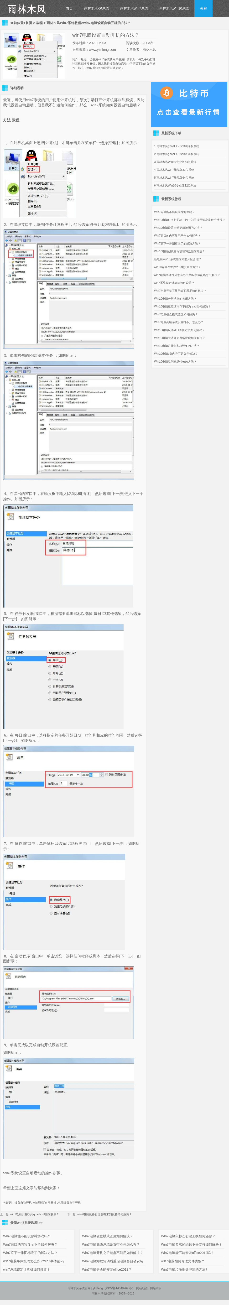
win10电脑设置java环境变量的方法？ (177, 267)
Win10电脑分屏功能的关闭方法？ (175, 298)
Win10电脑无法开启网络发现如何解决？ (179, 338)
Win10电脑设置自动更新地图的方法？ (178, 227)
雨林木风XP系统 (96, 8)
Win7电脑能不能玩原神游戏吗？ (174, 212)
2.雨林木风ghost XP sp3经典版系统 (176, 154)
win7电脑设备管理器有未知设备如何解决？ (104, 1214)
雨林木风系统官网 (79, 1288)
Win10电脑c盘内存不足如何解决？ (176, 353)
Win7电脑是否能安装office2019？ (107, 1269)
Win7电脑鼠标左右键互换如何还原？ (188, 1236)
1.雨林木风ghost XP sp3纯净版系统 (176, 146)
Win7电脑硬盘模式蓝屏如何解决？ (176, 314)
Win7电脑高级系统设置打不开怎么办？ (178, 322)
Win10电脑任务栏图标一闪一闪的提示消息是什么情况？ (189, 220)
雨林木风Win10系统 (174, 8)
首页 (69, 8)
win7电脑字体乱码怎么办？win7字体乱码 (33, 1261)
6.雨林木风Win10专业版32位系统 (175, 185)
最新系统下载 (171, 133)
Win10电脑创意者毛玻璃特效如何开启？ (179, 251)
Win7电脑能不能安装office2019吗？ (187, 1253)
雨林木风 (97, 1293)
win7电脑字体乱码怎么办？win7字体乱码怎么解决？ (187, 275)
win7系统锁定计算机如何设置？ (174, 283)
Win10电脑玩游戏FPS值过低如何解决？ (179, 330)
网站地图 (142, 1288)
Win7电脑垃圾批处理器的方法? (184, 1269)
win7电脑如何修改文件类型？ (183, 1261)
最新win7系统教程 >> (26, 1223)
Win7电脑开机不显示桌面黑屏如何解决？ (180, 290)
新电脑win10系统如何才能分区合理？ (178, 259)
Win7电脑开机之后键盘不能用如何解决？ (112, 1253)
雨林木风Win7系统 (134, 8)
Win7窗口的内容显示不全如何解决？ (177, 235)
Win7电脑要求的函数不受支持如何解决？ (191, 1244)
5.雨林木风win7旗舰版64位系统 (174, 177)
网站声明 (155, 1288)
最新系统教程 (171, 199)
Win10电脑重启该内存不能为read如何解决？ (182, 306)
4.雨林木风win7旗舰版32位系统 (174, 170)
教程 (203, 8)
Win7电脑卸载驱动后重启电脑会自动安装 (112, 1261)
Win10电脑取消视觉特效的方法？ (175, 361)
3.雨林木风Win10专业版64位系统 (175, 162)
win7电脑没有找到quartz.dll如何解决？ (34, 1214)
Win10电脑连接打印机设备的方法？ (176, 346)
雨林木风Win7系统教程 (64, 23)
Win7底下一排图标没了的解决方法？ (177, 243)
